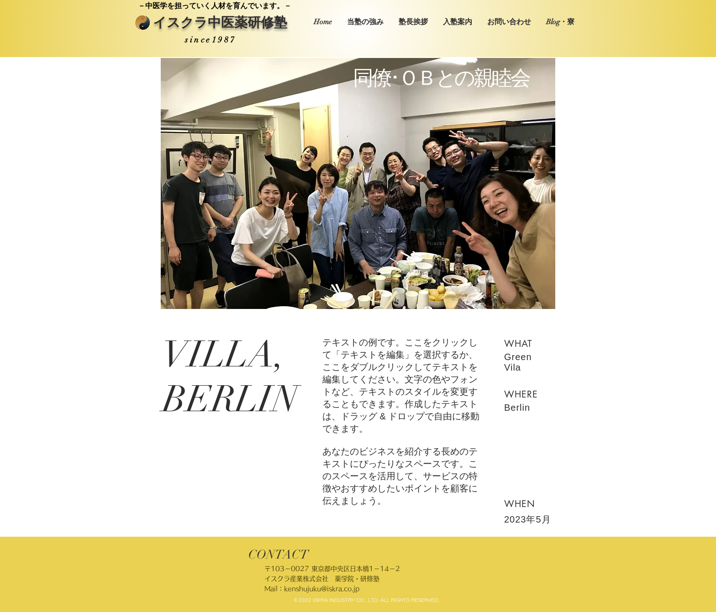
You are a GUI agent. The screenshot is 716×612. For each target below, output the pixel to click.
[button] (358, 183)
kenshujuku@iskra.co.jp (321, 589)
